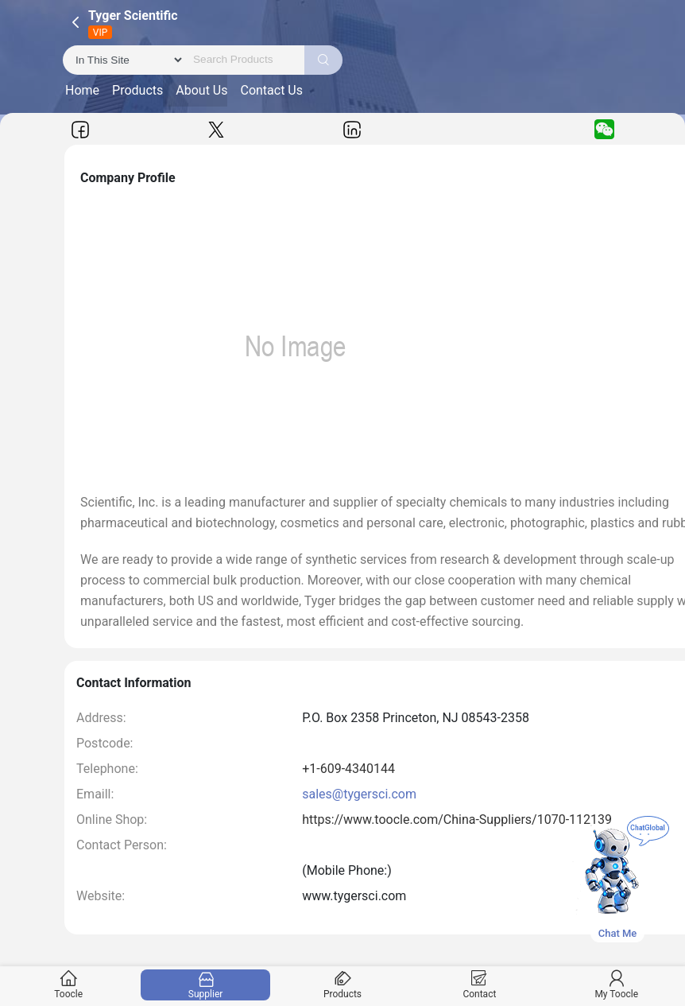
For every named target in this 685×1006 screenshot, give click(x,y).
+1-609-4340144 (348, 768)
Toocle (69, 985)
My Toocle (616, 985)
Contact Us (271, 90)
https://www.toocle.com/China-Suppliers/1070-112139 (457, 819)
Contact (479, 985)
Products (137, 90)
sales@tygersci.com (359, 794)
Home (82, 90)
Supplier (205, 985)
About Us (201, 90)
